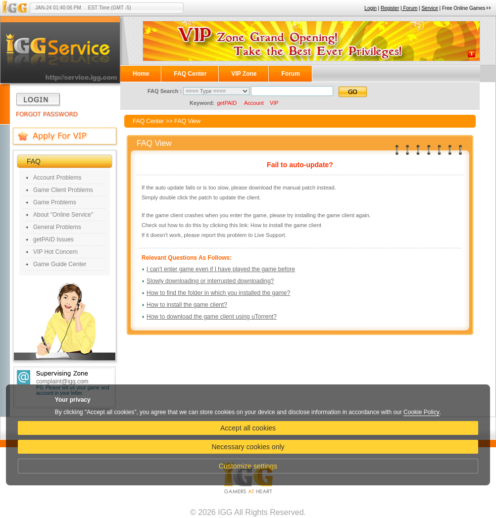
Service (429, 8)
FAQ (34, 161)
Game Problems (54, 202)
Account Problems (57, 177)
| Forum (408, 8)
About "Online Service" (63, 214)
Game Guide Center (59, 264)
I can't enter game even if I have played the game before (221, 269)
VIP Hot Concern (55, 251)
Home (141, 73)
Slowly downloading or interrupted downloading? (210, 281)
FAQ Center (190, 73)
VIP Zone (243, 73)
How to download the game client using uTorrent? (212, 316)
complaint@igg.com (62, 381)
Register (390, 8)
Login (370, 8)
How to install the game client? (187, 304)
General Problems (57, 227)
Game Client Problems (63, 190)
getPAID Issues (53, 239)
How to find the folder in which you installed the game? (218, 292)
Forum (290, 73)
